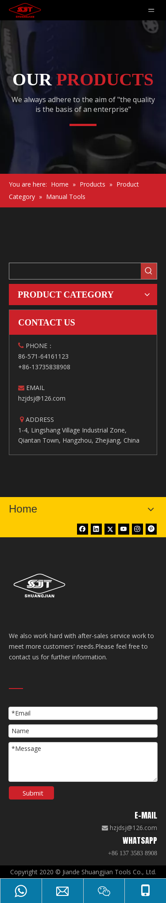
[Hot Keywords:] (149, 271)
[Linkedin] (96, 529)
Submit (33, 792)
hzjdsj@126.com (133, 827)
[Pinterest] (151, 529)
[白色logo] (41, 585)
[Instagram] (137, 529)
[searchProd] (75, 271)
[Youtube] (123, 529)
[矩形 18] (16, 688)
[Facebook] (82, 529)
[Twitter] (110, 529)
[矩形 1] (83, 124)
